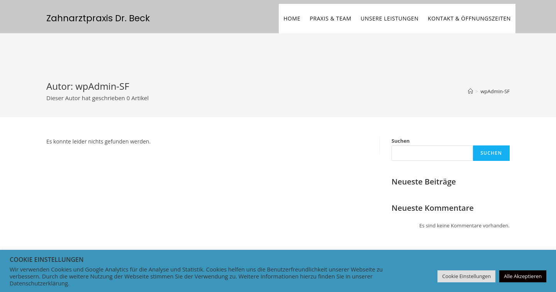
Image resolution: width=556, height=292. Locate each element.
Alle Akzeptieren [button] (523, 276)
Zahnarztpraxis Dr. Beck (98, 18)
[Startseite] (470, 91)
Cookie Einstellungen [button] (466, 276)
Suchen (401, 140)
